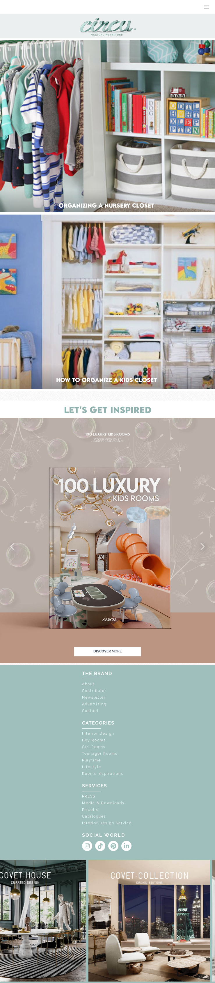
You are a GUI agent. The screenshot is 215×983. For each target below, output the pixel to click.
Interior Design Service (107, 823)
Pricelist (91, 810)
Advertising (94, 704)
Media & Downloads (103, 803)
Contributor (94, 691)
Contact (90, 711)
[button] (12, 547)
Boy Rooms (94, 740)
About (88, 684)
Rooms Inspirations (102, 774)
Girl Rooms (94, 747)
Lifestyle (91, 767)
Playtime (91, 760)
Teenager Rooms (100, 754)
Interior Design (98, 734)
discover (107, 651)
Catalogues (94, 816)
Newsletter (94, 697)
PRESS (88, 796)
